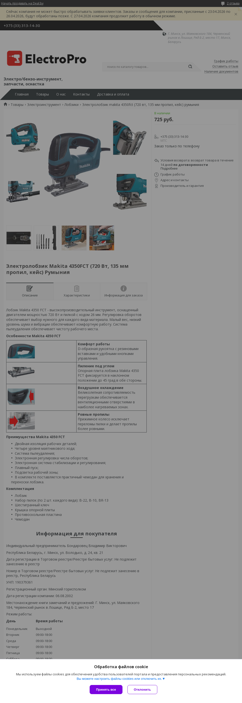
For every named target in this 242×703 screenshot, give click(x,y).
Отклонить (142, 689)
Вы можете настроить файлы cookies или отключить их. (119, 679)
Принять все (106, 689)
